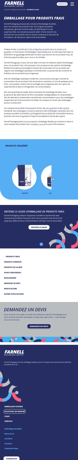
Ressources (9, 433)
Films (7, 416)
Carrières (8, 438)
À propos (8, 443)
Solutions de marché (18, 9)
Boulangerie (10, 278)
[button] (53, 179)
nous (41, 124)
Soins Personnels (12, 272)
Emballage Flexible (13, 406)
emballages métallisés (57, 111)
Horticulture (10, 288)
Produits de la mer (13, 267)
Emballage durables (13, 429)
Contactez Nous (11, 448)
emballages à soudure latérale (29, 111)
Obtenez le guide (39, 227)
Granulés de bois (12, 283)
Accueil (6, 9)
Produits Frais (13, 256)
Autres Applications (14, 294)
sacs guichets (51, 108)
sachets (66, 108)
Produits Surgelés (13, 262)
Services (8, 421)
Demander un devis (62, 4)
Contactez (34, 124)
